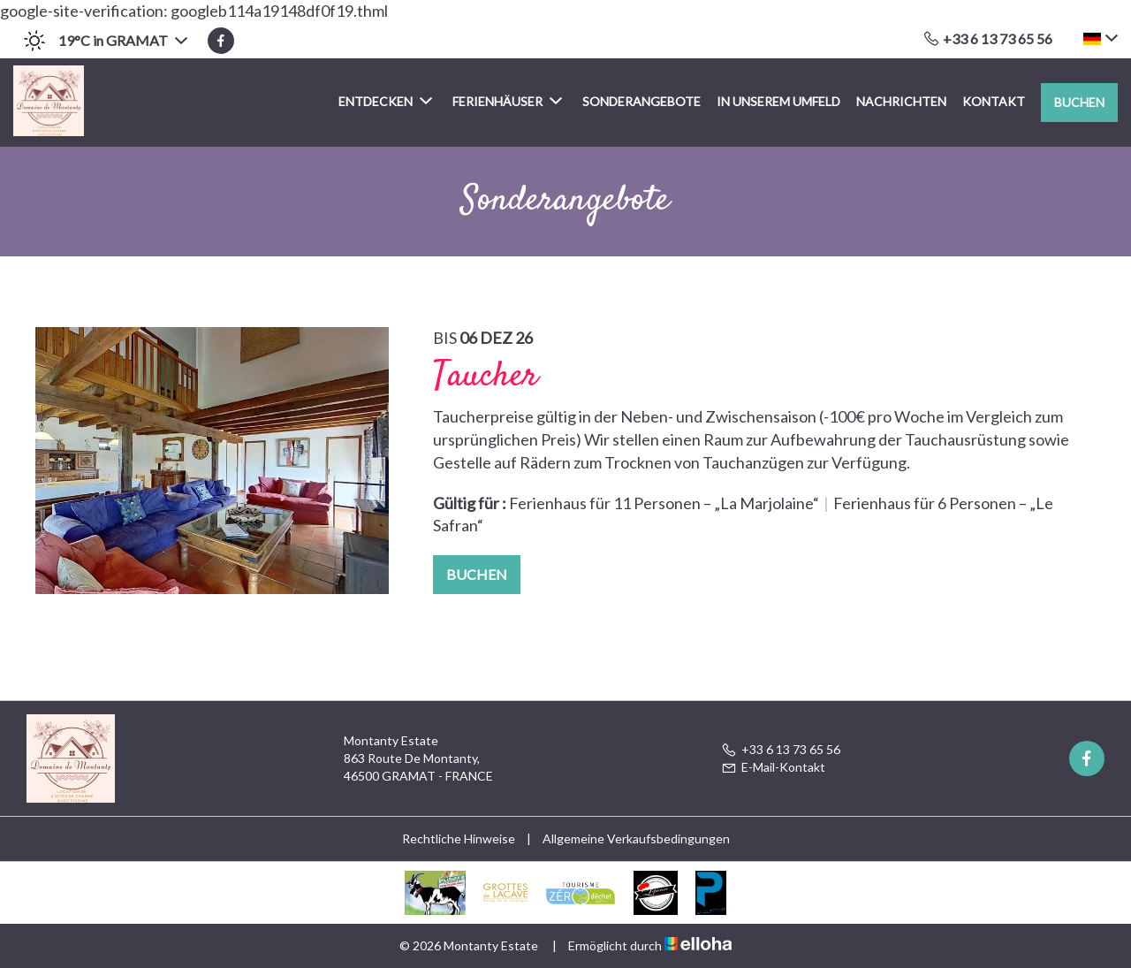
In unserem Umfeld (778, 101)
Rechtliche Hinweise (458, 838)
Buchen (1079, 102)
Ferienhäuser (507, 100)
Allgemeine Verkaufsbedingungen (636, 838)
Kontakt (993, 101)
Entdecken (385, 100)
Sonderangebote (641, 101)
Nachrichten (901, 101)
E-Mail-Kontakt (773, 766)
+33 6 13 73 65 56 (780, 749)
